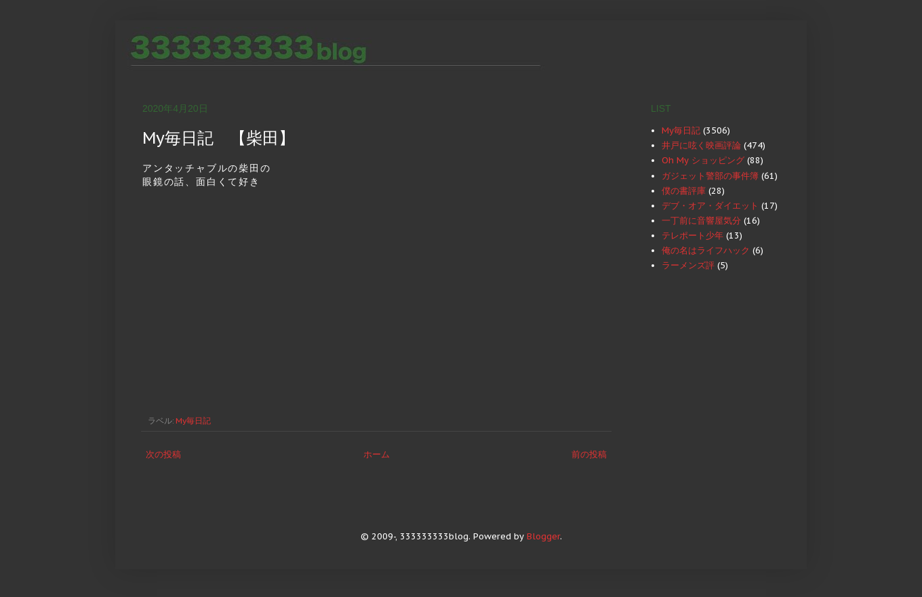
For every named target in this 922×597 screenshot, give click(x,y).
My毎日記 (193, 420)
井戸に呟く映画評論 (701, 145)
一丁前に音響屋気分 (701, 220)
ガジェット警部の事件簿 (710, 176)
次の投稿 (163, 454)
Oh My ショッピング (703, 160)
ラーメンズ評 (688, 265)
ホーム (376, 454)
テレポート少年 (692, 235)
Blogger (543, 536)
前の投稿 (589, 454)
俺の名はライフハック (706, 250)
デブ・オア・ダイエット (710, 205)
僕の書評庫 (684, 191)
